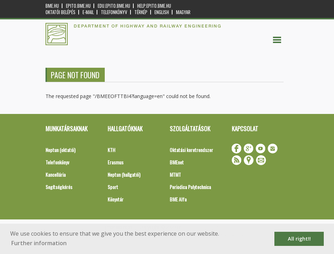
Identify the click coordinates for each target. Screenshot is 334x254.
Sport (113, 186)
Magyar (183, 12)
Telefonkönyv (114, 12)
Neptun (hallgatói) (124, 174)
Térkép (140, 12)
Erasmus (115, 162)
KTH (111, 149)
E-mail (88, 12)
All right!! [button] (299, 238)
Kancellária (55, 174)
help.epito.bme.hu (154, 6)
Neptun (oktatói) (60, 149)
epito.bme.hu (78, 6)
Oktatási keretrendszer (191, 149)
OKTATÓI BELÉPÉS (60, 12)
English (161, 12)
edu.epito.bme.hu (114, 6)
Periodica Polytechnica (190, 186)
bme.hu (52, 6)
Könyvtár (115, 199)
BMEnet (177, 162)
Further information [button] (39, 243)
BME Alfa (178, 199)
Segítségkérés (58, 186)
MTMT (175, 174)
